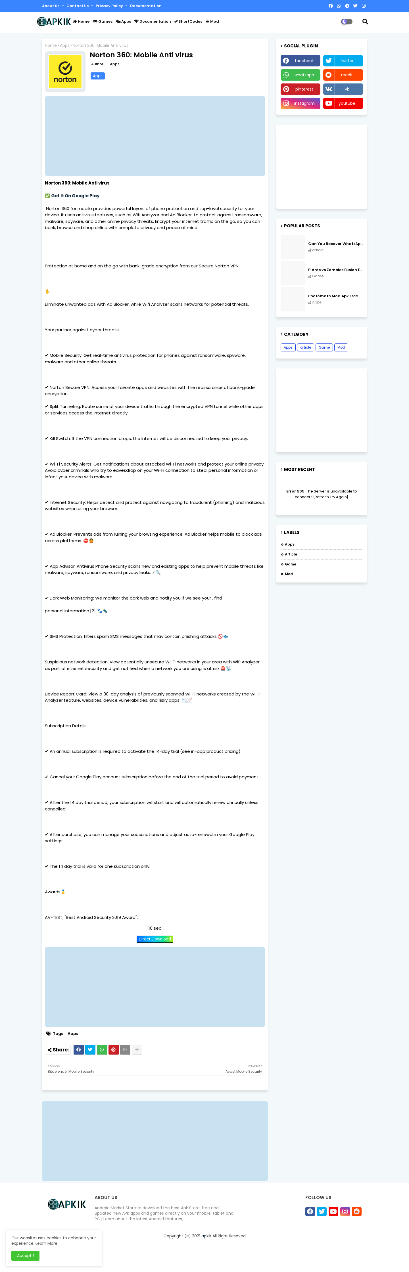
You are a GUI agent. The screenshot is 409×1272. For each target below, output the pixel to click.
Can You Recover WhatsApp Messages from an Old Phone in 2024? (335, 243)
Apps (123, 21)
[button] (365, 21)
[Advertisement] (158, 136)
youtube (347, 103)
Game (324, 347)
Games (102, 21)
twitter (347, 61)
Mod (212, 21)
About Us (51, 6)
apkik (206, 1236)
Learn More (46, 1243)
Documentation (146, 6)
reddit (347, 75)
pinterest (304, 89)
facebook (304, 61)
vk (347, 89)
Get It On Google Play (75, 196)
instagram (304, 103)
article (305, 347)
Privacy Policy (110, 6)
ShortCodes (188, 21)
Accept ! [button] (25, 1255)
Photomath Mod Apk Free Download (335, 296)
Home (81, 21)
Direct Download (155, 939)
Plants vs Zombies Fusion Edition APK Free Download (335, 270)
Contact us (77, 6)
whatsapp (304, 75)
